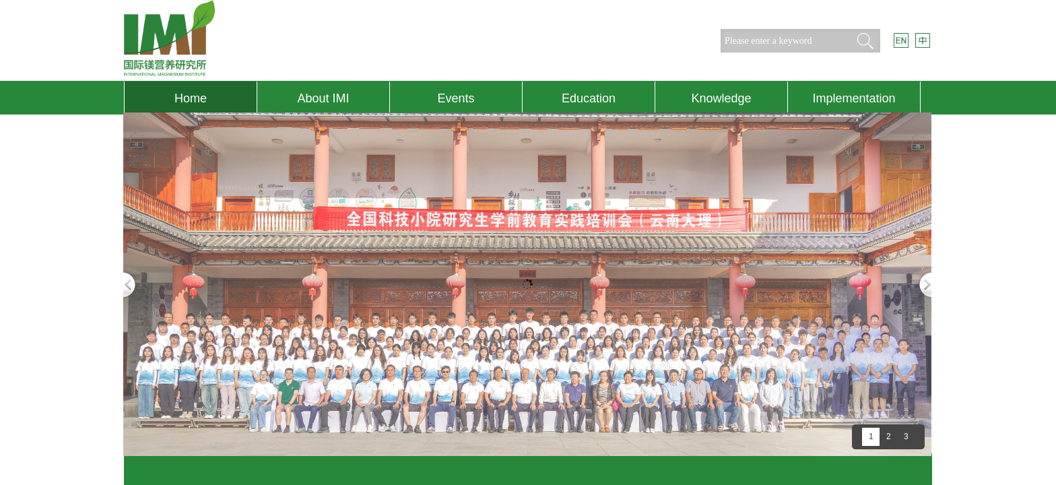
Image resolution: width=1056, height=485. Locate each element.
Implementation (853, 98)
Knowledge (721, 98)
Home (190, 98)
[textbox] (784, 41)
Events (455, 98)
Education (589, 98)
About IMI (323, 98)
